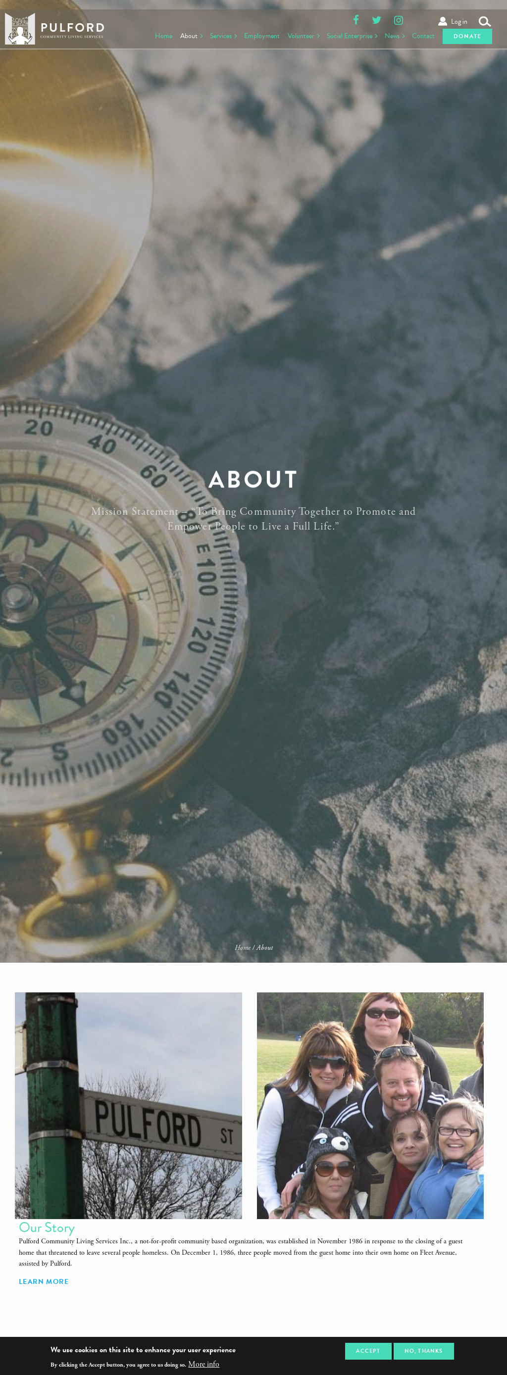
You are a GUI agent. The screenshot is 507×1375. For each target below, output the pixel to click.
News (386, 34)
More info (203, 1365)
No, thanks (424, 1351)
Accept (368, 1351)
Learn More (378, 1139)
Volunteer (292, 34)
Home (150, 34)
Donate (466, 35)
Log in (459, 10)
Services (209, 34)
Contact (418, 34)
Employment (252, 34)
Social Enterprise (342, 34)
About (176, 34)
